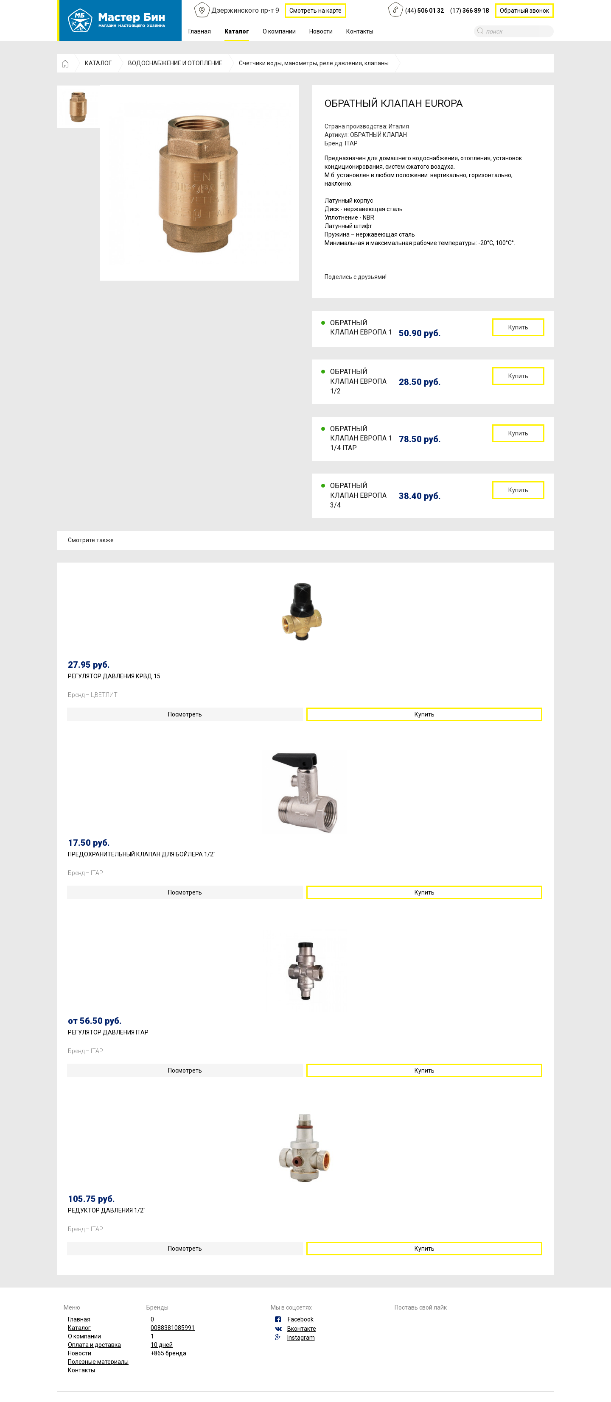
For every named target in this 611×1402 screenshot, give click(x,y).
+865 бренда (168, 1353)
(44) (424, 10)
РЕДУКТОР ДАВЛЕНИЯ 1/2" (107, 1210)
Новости (321, 31)
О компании (279, 31)
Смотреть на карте (315, 10)
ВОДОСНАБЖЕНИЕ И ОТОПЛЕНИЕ (175, 63)
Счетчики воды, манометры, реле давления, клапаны (314, 63)
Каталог (236, 31)
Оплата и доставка (94, 1344)
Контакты (359, 31)
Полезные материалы (98, 1361)
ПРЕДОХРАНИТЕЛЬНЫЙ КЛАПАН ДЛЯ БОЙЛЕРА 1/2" (142, 854)
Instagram (301, 1337)
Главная (199, 31)
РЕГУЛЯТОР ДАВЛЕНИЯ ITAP (108, 1032)
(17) (469, 10)
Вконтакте (301, 1328)
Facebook (301, 1319)
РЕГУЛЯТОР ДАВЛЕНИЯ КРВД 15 (114, 676)
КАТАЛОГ (98, 63)
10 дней (162, 1344)
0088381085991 (173, 1327)
